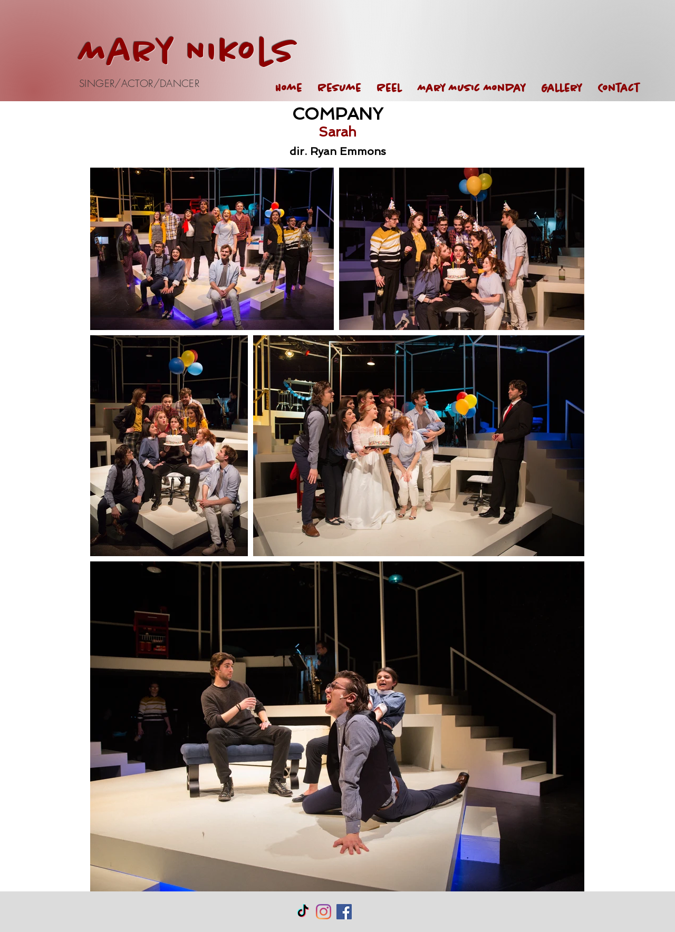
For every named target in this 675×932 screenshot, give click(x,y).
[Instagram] (323, 911)
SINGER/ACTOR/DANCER (139, 83)
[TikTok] (303, 911)
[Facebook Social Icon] (344, 911)
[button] (562, 88)
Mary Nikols (188, 53)
